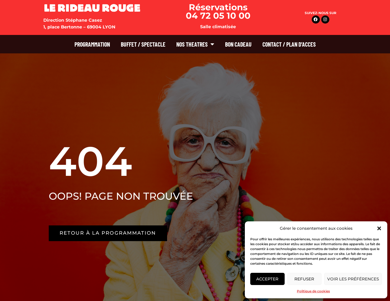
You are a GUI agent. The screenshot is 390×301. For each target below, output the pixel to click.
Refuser (304, 278)
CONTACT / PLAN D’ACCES (289, 44)
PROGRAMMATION (92, 44)
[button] (379, 228)
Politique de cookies (313, 291)
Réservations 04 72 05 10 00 (218, 11)
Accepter (267, 278)
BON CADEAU (238, 44)
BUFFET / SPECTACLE (143, 44)
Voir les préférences (353, 278)
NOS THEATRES (195, 44)
